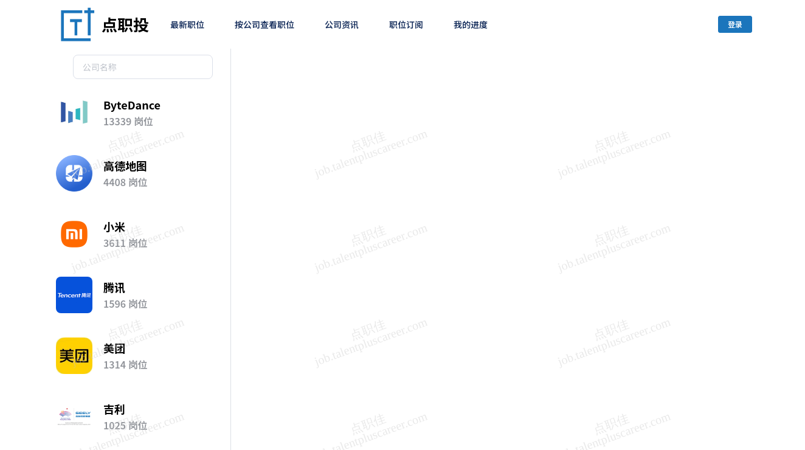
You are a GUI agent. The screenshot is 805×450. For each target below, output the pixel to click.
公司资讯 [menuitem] (342, 24)
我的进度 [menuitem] (471, 24)
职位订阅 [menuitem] (406, 24)
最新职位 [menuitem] (187, 24)
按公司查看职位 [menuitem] (264, 24)
